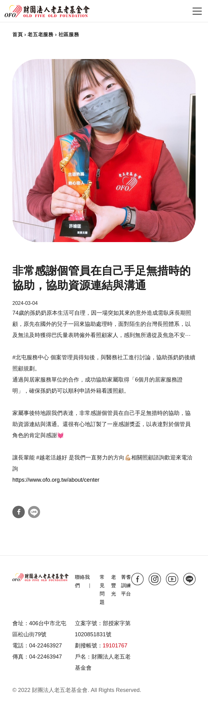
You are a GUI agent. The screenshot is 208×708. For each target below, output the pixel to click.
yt (172, 579)
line (189, 579)
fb (137, 579)
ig (155, 579)
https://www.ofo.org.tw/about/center (55, 480)
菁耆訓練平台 (126, 585)
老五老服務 (40, 34)
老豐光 (113, 585)
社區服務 (68, 34)
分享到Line (34, 512)
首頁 (17, 34)
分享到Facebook (18, 512)
